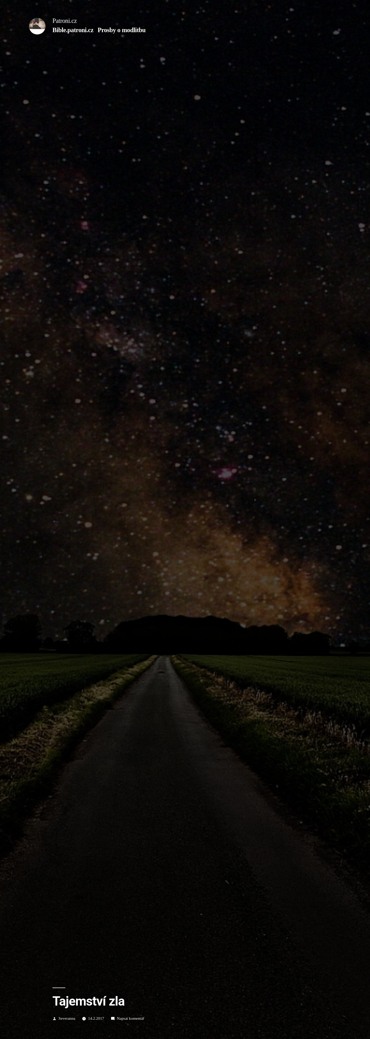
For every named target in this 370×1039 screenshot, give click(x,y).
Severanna (67, 1018)
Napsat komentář (130, 1018)
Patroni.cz (64, 20)
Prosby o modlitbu (121, 29)
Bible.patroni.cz (72, 29)
